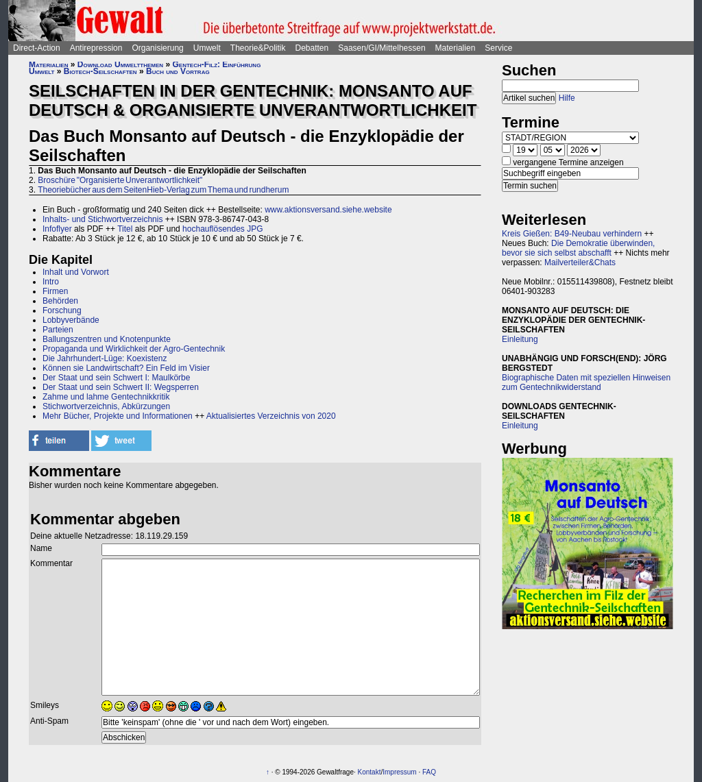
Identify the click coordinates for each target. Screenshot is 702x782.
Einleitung (520, 339)
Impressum (399, 772)
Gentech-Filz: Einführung (216, 64)
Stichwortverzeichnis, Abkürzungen (106, 406)
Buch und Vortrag (178, 71)
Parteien (58, 329)
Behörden (60, 301)
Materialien (455, 48)
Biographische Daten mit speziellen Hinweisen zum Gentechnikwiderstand (586, 382)
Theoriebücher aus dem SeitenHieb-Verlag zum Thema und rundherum (163, 190)
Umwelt (207, 48)
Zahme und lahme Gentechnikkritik (106, 397)
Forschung (62, 310)
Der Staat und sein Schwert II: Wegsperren (121, 387)
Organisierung (157, 48)
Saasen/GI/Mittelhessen (381, 48)
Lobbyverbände (71, 320)
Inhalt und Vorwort (76, 272)
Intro (51, 281)
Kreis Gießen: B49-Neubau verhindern (572, 234)
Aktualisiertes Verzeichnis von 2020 (271, 416)
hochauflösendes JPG (222, 229)
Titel (124, 229)
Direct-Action (36, 48)
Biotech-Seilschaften (100, 71)
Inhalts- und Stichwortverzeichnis (102, 219)
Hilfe (567, 98)
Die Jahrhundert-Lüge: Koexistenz (105, 358)
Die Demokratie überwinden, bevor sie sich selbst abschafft (578, 248)
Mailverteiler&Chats (580, 262)
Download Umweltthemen (120, 64)
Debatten (312, 48)
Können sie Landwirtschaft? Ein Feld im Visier (126, 368)
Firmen (55, 291)
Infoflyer (57, 229)
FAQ (429, 772)
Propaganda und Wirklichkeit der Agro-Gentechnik (134, 349)
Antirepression (96, 48)
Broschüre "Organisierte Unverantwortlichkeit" (120, 180)
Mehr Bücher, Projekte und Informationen (118, 416)
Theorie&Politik (258, 48)
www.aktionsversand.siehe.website (328, 210)
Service (498, 48)
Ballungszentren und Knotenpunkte (107, 339)
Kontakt (369, 772)
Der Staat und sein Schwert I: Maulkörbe (116, 377)
